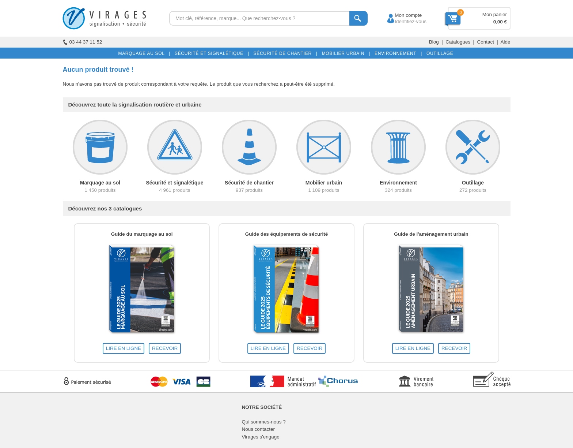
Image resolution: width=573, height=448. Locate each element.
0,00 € (500, 22)
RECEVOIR (165, 348)
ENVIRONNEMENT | (397, 53)
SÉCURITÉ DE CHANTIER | (284, 53)
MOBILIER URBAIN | (345, 53)
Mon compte (401, 15)
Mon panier (494, 14)
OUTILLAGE (439, 53)
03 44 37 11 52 (82, 42)
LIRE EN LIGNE (123, 348)
